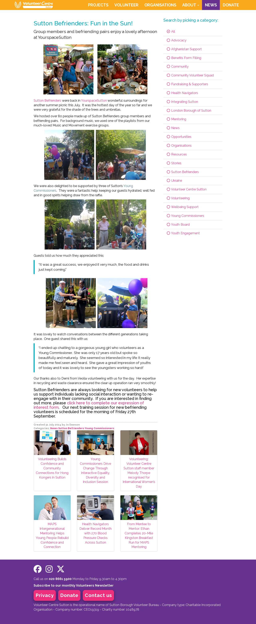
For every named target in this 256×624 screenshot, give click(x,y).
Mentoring (176, 119)
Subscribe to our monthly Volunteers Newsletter (74, 585)
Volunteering (178, 198)
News (54, 428)
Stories (173, 163)
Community (177, 66)
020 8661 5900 (60, 579)
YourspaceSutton (94, 100)
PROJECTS (98, 5)
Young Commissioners (99, 428)
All (170, 31)
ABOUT (190, 5)
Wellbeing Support (182, 207)
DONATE (231, 5)
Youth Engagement (183, 233)
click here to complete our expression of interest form (89, 405)
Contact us (98, 595)
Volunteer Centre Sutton (186, 189)
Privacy (45, 595)
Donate (69, 595)
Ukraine (174, 180)
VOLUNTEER (126, 5)
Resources (176, 154)
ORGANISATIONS (160, 5)
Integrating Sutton (182, 102)
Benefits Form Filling (183, 58)
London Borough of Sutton (188, 110)
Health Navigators (182, 93)
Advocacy (176, 40)
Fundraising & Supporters (187, 84)
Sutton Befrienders (47, 100)
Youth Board (178, 224)
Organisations (179, 145)
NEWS (211, 5)
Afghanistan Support (184, 49)
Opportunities (178, 137)
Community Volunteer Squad (190, 75)
